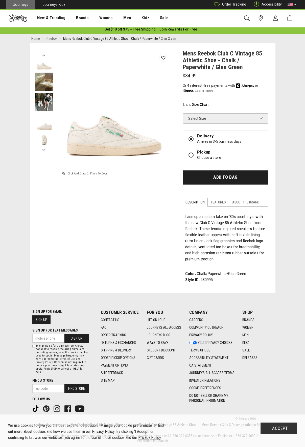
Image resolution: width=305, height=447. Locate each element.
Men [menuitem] (114, 18)
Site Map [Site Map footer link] (108, 381)
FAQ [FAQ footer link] (103, 328)
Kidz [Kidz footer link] (245, 343)
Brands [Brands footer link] (248, 320)
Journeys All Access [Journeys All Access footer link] (164, 328)
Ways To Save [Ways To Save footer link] (158, 343)
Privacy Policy (44, 362)
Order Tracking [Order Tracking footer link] (113, 335)
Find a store (42, 380)
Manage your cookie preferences (126, 425)
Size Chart (196, 106)
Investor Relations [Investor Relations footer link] (204, 381)
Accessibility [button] (266, 4)
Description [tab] (195, 203)
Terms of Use (67, 359)
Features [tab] (218, 203)
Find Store (76, 388)
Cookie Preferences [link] (205, 388)
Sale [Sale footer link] (246, 350)
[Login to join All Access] (130, 30)
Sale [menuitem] (146, 18)
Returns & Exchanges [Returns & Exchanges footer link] (118, 343)
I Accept (279, 428)
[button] (291, 5)
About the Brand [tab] (245, 203)
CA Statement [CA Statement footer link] (200, 366)
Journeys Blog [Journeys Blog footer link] (158, 335)
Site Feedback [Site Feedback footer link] (112, 373)
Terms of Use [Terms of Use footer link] (199, 350)
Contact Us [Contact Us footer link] (110, 320)
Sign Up (41, 320)
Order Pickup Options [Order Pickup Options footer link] (118, 358)
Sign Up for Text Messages (55, 331)
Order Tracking (229, 4)
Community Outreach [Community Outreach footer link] (206, 328)
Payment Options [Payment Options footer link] (114, 366)
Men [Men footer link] (245, 335)
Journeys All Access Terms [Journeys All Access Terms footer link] (211, 373)
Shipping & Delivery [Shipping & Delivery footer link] (116, 350)
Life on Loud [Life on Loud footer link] (156, 320)
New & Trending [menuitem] (46, 18)
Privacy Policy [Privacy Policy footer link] (201, 335)
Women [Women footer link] (247, 328)
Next (44, 149)
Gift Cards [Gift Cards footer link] (155, 358)
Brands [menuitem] (74, 18)
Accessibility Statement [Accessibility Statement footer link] (208, 358)
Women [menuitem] (95, 18)
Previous (44, 55)
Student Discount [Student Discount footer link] (161, 350)
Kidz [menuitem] (130, 18)
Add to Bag (225, 178)
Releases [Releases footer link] (249, 358)
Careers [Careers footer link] (196, 320)
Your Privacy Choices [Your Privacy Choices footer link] (210, 343)
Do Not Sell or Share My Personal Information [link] (208, 398)
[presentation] (46, 17)
